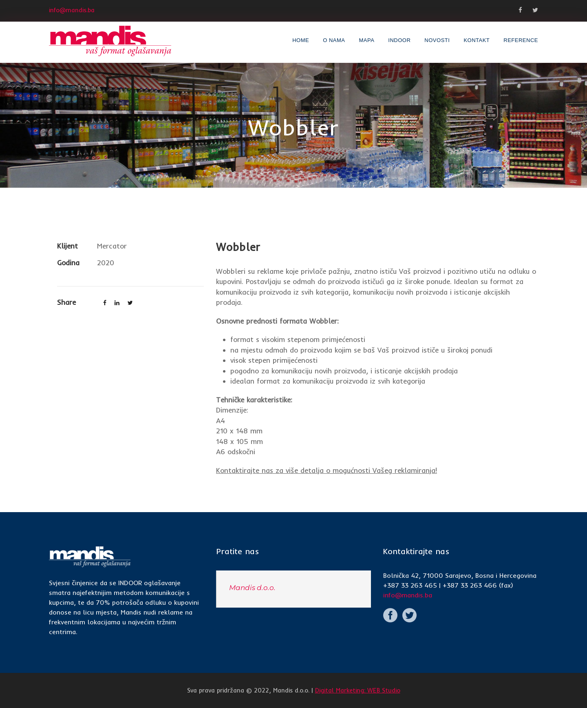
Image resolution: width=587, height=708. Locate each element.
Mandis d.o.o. (252, 588)
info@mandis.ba (407, 595)
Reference (520, 40)
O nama (334, 40)
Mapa (366, 40)
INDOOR (399, 40)
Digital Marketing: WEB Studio (357, 690)
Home (300, 40)
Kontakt (476, 40)
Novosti (437, 40)
